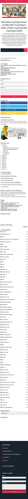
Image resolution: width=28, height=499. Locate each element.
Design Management (6, 292)
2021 (3, 161)
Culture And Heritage (7, 282)
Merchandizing (5, 342)
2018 (3, 166)
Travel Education (6, 397)
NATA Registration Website (7, 178)
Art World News (5, 249)
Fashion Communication (7, 309)
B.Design (4, 259)
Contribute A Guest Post (7, 120)
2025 (3, 155)
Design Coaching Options (8, 287)
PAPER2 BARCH (5, 377)
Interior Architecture (7, 322)
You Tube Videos (5, 186)
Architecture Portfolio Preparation (10, 239)
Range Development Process (10, 149)
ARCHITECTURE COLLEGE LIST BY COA (10, 203)
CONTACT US (4, 208)
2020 (3, 163)
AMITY (3, 236)
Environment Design (6, 302)
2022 (3, 160)
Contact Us (4, 269)
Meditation (4, 339)
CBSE (3, 264)
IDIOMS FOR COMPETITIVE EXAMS (9, 210)
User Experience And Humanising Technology (11, 184)
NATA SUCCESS (5, 352)
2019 (3, 164)
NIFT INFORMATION (5, 70)
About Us (4, 231)
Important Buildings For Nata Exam (9, 176)
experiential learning (7, 307)
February (5, 152)
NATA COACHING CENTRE (7, 347)
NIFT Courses (5, 369)
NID (2, 359)
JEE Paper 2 (4, 329)
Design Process (5, 297)
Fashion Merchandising (7, 314)
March (5, 151)
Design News (5, 294)
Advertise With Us (6, 234)
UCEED (3, 400)
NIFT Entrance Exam (6, 364)
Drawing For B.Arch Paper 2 (8, 299)
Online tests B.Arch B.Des (8, 374)
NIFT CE (3, 367)
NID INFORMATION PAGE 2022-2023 (9, 209)
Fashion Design (5, 312)
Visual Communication (7, 407)
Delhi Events (5, 284)
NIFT (3, 362)
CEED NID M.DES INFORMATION (8, 204)
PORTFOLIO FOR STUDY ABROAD (8, 382)
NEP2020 (3, 357)
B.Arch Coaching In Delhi (7, 254)
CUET (3, 279)
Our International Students (7, 180)
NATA (3, 344)
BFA (2, 261)
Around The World (6, 241)
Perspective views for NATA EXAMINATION (11, 182)
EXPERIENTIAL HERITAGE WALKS (8, 74)
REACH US (3, 75)
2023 (3, 158)
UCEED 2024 (4, 402)
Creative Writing (5, 271)
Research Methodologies (8, 384)
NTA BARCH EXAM (5, 372)
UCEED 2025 (4, 405)
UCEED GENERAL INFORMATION (8, 68)
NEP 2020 (4, 354)
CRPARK (3, 277)
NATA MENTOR (5, 349)
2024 (3, 157)
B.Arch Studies (5, 256)
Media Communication (7, 337)
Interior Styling (5, 327)
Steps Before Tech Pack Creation (11, 148)
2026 (3, 145)
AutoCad (4, 251)
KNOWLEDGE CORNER (6, 73)
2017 (3, 167)
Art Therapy (5, 246)
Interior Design (5, 324)
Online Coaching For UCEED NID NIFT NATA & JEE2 (12, 71)
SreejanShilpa (5, 392)
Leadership (4, 332)
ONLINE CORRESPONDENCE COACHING (10, 206)
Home (2, 201)
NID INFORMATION (5, 69)
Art (3, 244)
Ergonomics (5, 304)
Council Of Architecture (6, 174)
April (4, 146)
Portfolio (4, 379)
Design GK (4, 289)
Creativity (4, 274)
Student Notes (5, 394)
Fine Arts (4, 317)
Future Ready (5, 319)
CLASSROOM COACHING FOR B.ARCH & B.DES (11, 205)
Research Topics (6, 387)
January (5, 154)
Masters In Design (6, 334)
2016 (3, 169)
